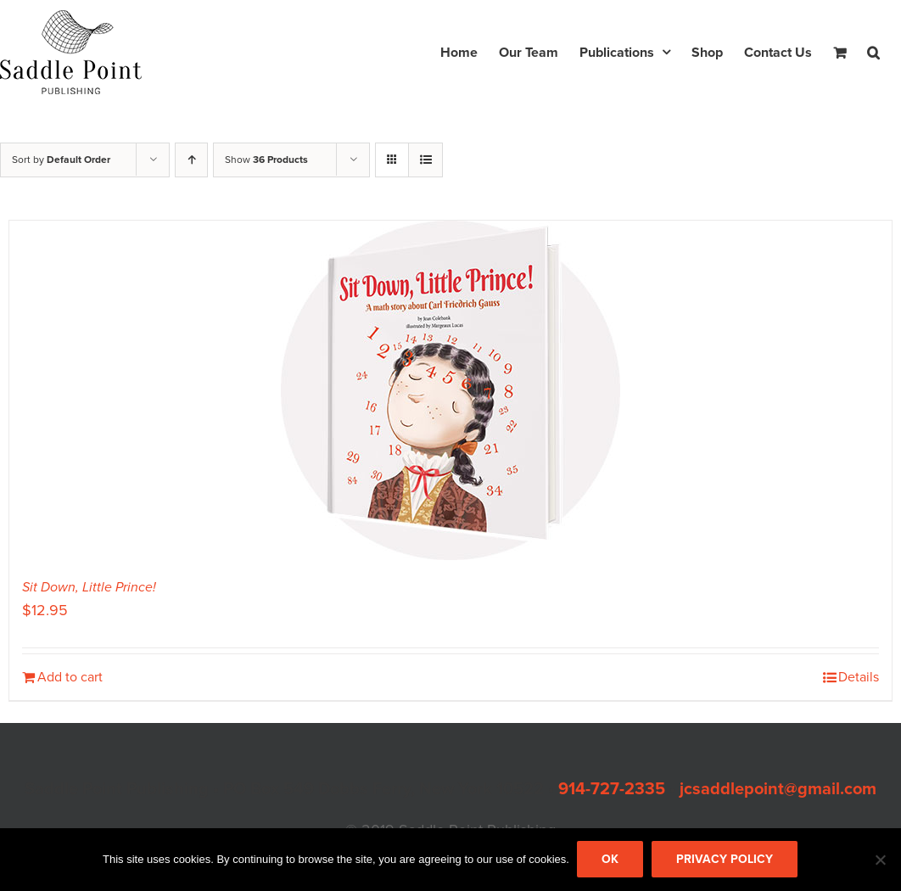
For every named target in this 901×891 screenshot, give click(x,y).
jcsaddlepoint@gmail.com (778, 789)
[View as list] (425, 160)
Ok (610, 860)
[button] (873, 52)
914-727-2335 (611, 789)
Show (266, 159)
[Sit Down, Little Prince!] (450, 390)
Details (858, 677)
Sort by (61, 159)
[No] (879, 860)
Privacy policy (725, 860)
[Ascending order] (191, 160)
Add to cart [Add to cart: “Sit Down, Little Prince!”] (70, 677)
